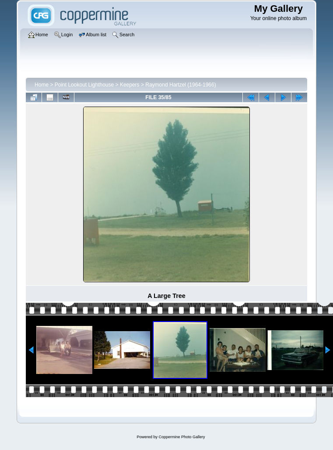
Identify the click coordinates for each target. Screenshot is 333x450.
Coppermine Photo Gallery (181, 437)
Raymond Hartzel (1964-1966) (180, 85)
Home (42, 85)
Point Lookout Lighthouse (84, 85)
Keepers (130, 85)
